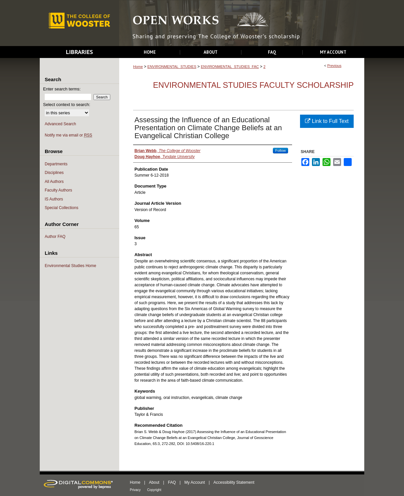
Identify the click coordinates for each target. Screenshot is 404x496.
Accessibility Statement (234, 482)
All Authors (54, 181)
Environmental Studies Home (70, 265)
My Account (194, 482)
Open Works (241, 23)
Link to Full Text (326, 121)
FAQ (172, 482)
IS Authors (54, 199)
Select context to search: (66, 104)
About (154, 482)
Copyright (154, 490)
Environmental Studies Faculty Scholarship (253, 85)
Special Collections (61, 207)
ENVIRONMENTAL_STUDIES (171, 67)
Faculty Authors (58, 190)
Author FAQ (55, 236)
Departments (56, 164)
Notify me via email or (68, 135)
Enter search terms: (61, 88)
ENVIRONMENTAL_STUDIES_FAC (230, 67)
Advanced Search (60, 124)
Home (138, 67)
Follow (280, 150)
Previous (334, 66)
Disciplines (54, 172)
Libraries (79, 52)
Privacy (135, 490)
